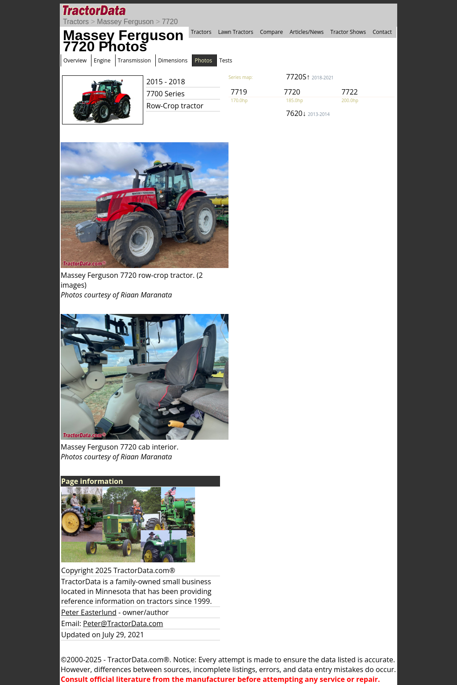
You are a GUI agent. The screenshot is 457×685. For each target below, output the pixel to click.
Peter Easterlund (88, 612)
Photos (203, 60)
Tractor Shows (348, 32)
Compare (271, 32)
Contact (382, 32)
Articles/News (307, 32)
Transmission (134, 60)
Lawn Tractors (235, 32)
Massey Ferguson (125, 21)
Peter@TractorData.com (123, 623)
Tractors (76, 21)
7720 (170, 21)
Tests (225, 60)
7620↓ (308, 113)
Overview (75, 60)
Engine (102, 60)
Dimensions (172, 60)
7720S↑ (310, 77)
